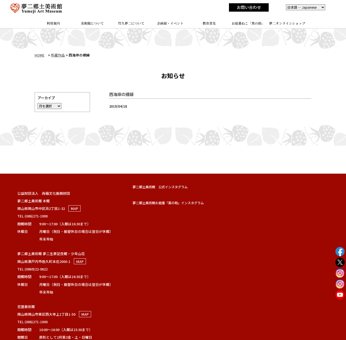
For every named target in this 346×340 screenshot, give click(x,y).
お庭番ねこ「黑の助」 (248, 23)
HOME (39, 55)
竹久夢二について (131, 23)
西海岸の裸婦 (121, 94)
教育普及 (209, 23)
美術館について (92, 23)
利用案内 (53, 23)
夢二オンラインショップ (287, 23)
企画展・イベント (170, 23)
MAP (74, 208)
